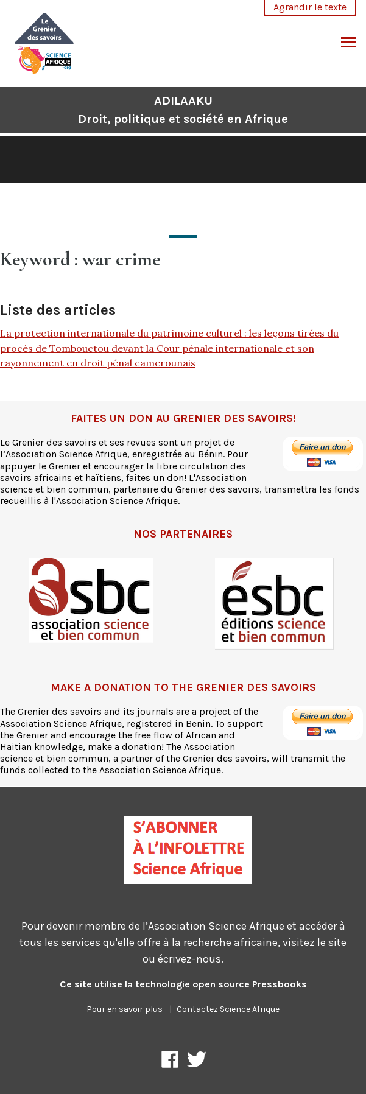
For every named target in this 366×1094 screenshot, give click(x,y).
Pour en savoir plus (124, 1009)
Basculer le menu (348, 43)
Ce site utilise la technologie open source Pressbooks (183, 984)
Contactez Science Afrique (228, 1009)
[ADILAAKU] (45, 41)
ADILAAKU (183, 110)
